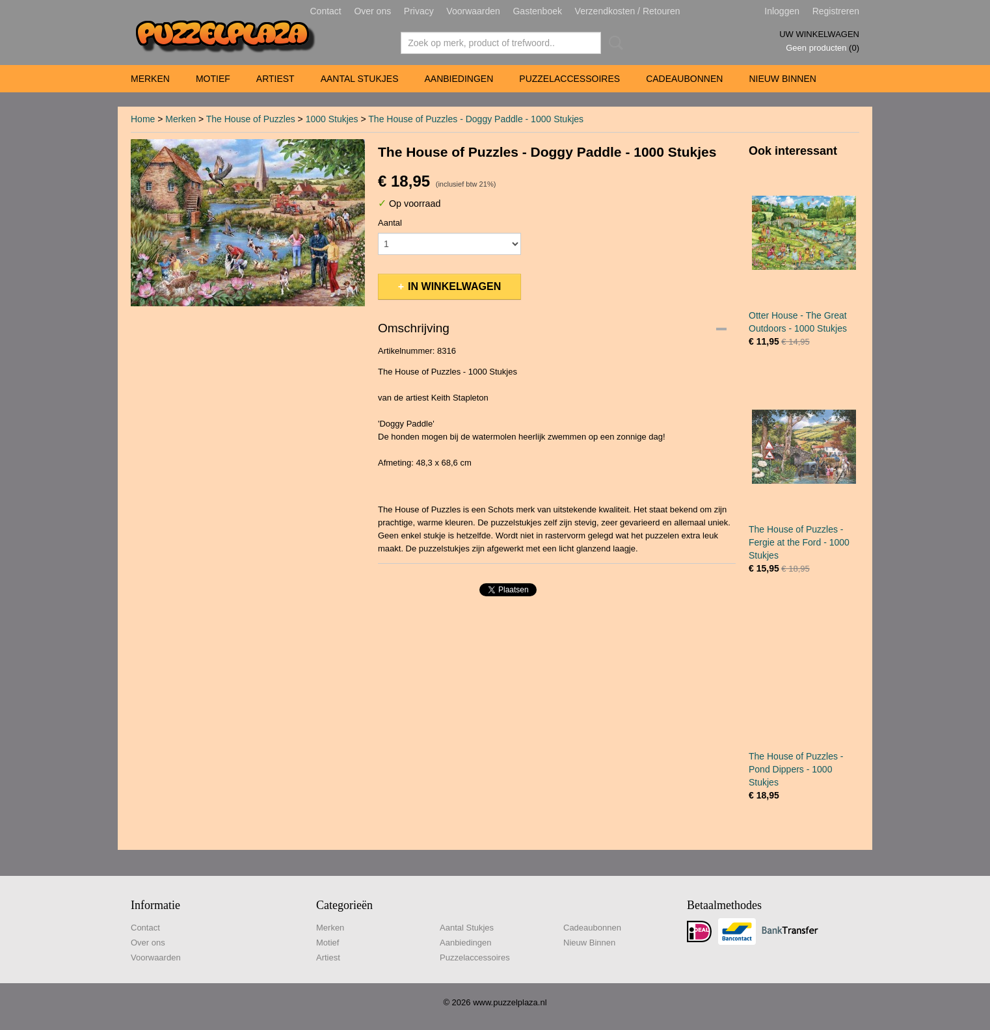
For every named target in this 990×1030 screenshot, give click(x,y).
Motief (213, 78)
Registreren (835, 11)
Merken (150, 78)
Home (143, 119)
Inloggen (781, 11)
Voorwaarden (473, 11)
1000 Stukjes (332, 119)
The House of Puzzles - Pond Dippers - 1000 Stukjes (796, 769)
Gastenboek (537, 11)
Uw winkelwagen (819, 34)
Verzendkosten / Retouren (627, 11)
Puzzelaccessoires (569, 78)
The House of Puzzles (250, 119)
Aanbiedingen (458, 78)
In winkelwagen (454, 286)
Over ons (372, 11)
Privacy (419, 11)
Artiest (275, 78)
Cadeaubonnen (684, 78)
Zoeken (613, 43)
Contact (325, 11)
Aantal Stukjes (360, 78)
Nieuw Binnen (782, 78)
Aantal (390, 223)
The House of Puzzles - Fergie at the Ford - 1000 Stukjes (799, 542)
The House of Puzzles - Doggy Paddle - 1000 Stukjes (475, 119)
